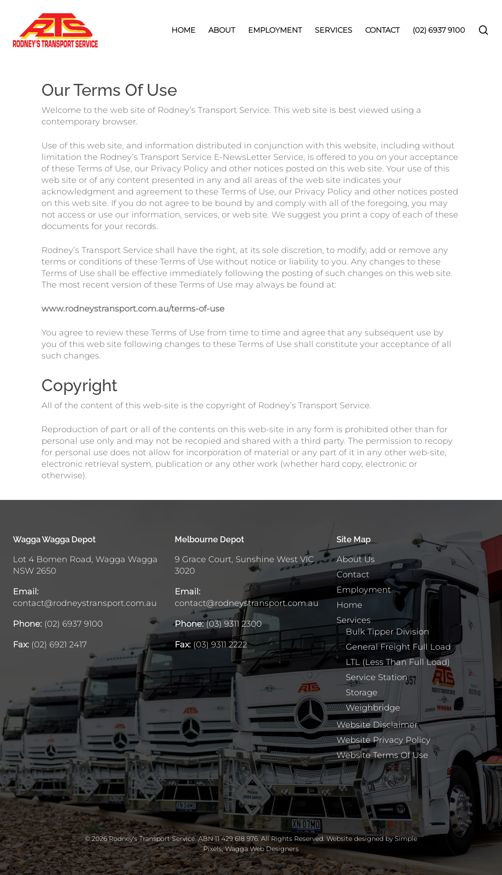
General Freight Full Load (398, 647)
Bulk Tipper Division (387, 632)
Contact (353, 575)
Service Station (377, 677)
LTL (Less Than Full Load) (398, 662)
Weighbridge (373, 708)
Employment (364, 590)
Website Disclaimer (377, 725)
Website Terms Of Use (382, 755)
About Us (356, 559)
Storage (362, 692)
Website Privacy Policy (384, 740)
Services (354, 620)
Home (349, 605)
